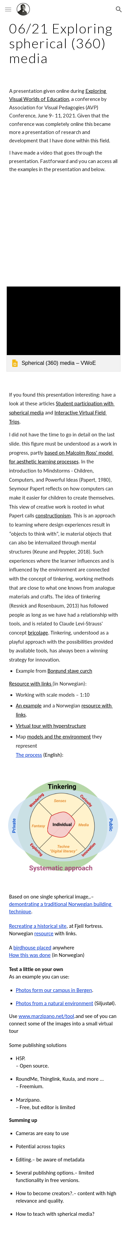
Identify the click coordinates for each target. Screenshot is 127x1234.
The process (29, 755)
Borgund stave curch (69, 671)
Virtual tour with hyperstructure (51, 726)
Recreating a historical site (38, 926)
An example (29, 705)
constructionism (53, 515)
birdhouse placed (32, 947)
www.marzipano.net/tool (46, 1016)
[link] (63, 329)
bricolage (38, 632)
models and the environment (59, 736)
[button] (8, 9)
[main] (63, 43)
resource (44, 933)
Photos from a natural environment (54, 1003)
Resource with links (30, 683)
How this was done (30, 955)
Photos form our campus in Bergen (54, 990)
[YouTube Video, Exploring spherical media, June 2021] (63, 231)
